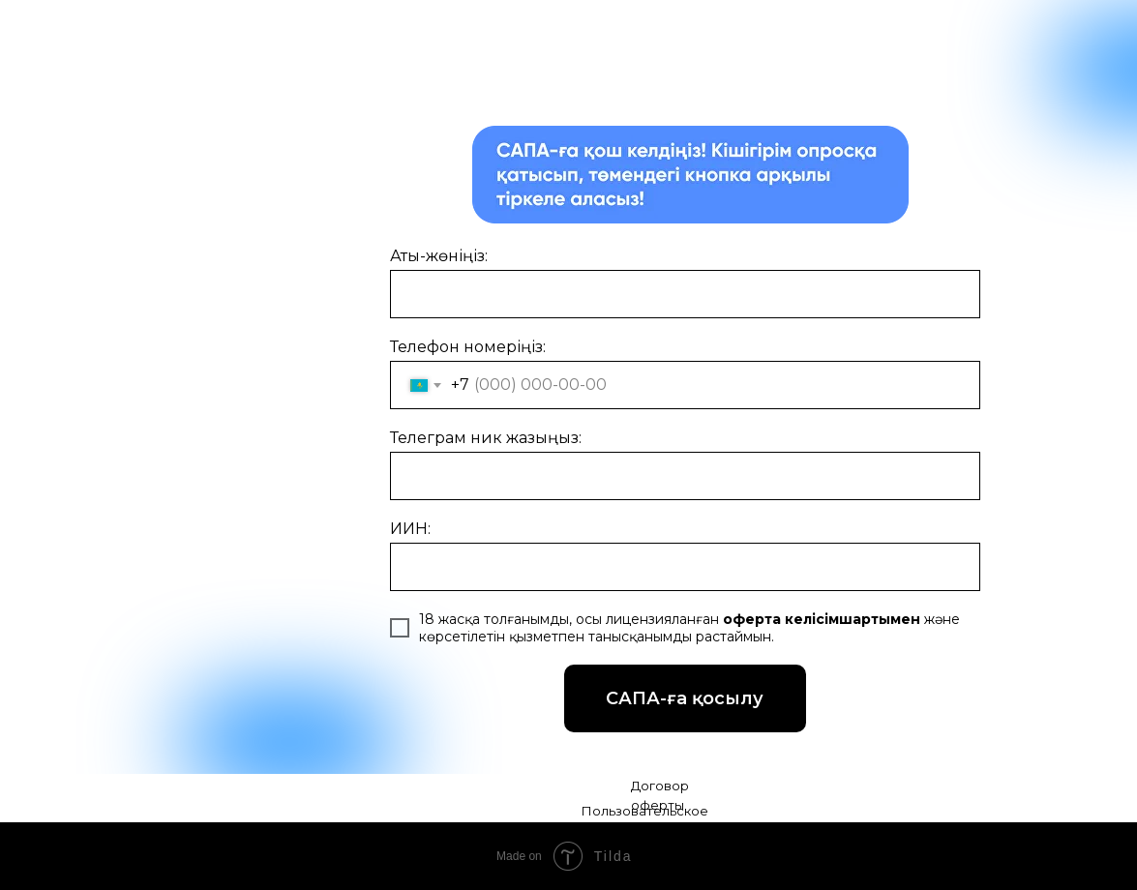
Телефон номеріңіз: (468, 347)
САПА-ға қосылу (706, 694)
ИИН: (410, 528)
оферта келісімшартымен (819, 619)
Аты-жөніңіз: (439, 256)
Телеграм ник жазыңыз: (486, 438)
